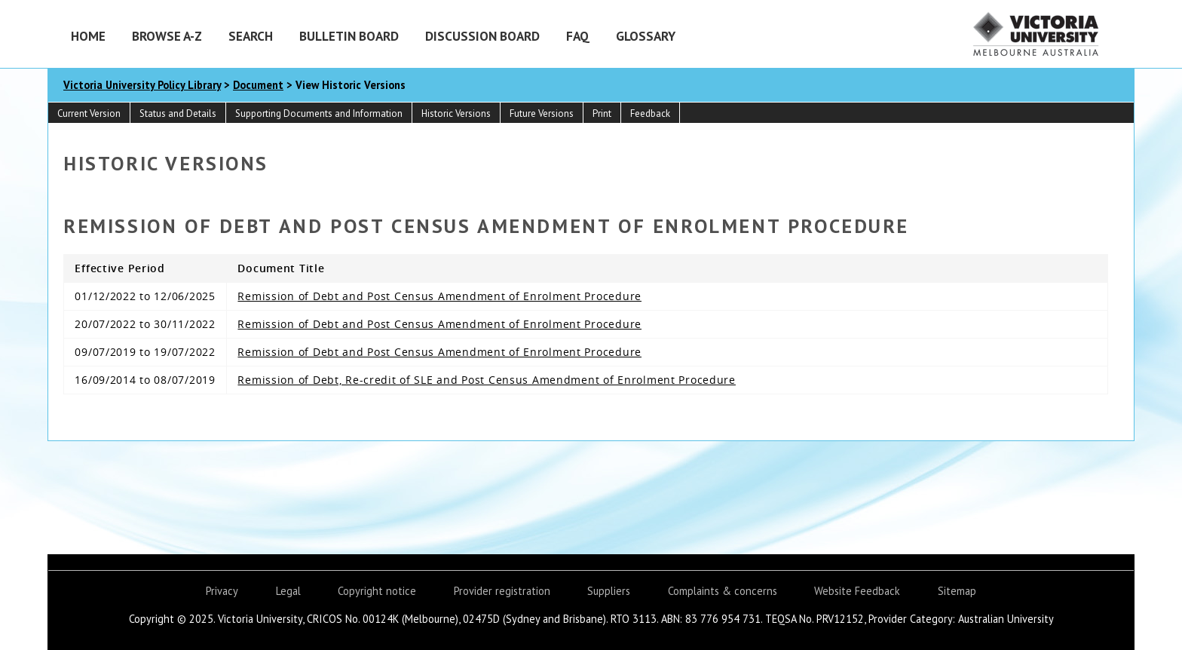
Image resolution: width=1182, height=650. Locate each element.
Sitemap (957, 591)
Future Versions (542, 113)
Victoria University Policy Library (142, 85)
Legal (288, 591)
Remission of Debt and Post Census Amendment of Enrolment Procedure (439, 296)
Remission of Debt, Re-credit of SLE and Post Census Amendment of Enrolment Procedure (486, 380)
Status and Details (177, 113)
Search (250, 35)
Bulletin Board (349, 35)
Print (602, 113)
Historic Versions (456, 113)
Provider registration (502, 591)
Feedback (650, 113)
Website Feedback (857, 591)
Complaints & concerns (722, 591)
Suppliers (608, 591)
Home (88, 35)
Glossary (645, 35)
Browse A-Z (167, 35)
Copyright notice (377, 591)
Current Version (89, 113)
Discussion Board (482, 35)
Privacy (222, 591)
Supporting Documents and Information (319, 113)
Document (258, 85)
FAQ (577, 35)
